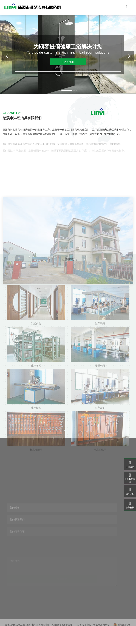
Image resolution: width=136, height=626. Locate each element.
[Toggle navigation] (127, 7)
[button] (59, 90)
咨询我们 (68, 61)
